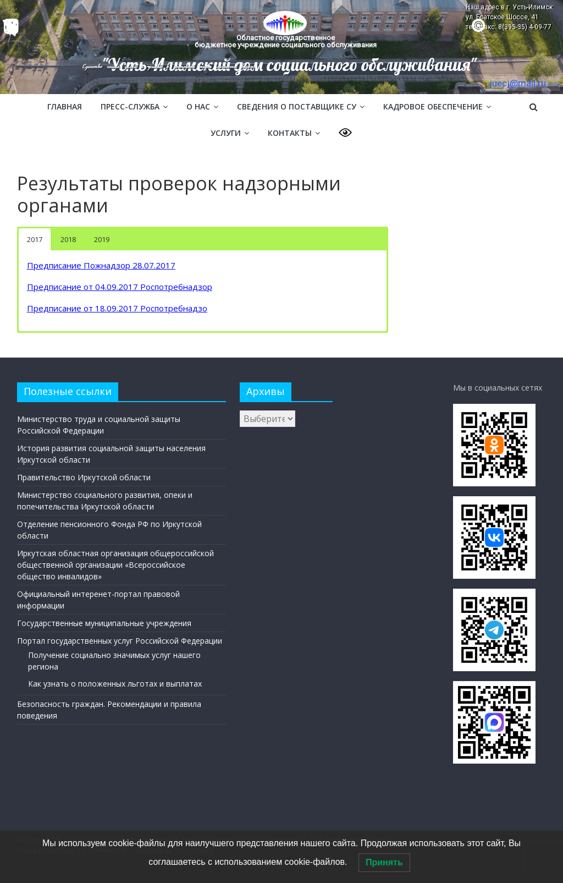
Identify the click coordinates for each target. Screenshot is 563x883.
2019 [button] (101, 239)
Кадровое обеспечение (433, 106)
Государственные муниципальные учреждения (104, 623)
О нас (198, 106)
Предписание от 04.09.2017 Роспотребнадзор (119, 286)
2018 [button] (68, 239)
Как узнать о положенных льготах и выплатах (115, 683)
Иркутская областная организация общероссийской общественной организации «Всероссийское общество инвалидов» (115, 565)
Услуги (226, 133)
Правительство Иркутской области (84, 477)
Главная (64, 106)
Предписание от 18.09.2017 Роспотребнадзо (117, 308)
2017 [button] (34, 239)
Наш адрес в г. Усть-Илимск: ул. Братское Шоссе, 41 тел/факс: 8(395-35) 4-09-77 (510, 17)
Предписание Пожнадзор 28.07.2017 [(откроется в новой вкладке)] (101, 265)
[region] (281, 47)
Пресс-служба (130, 106)
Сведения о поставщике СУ (296, 106)
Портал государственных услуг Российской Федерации (119, 640)
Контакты (290, 133)
